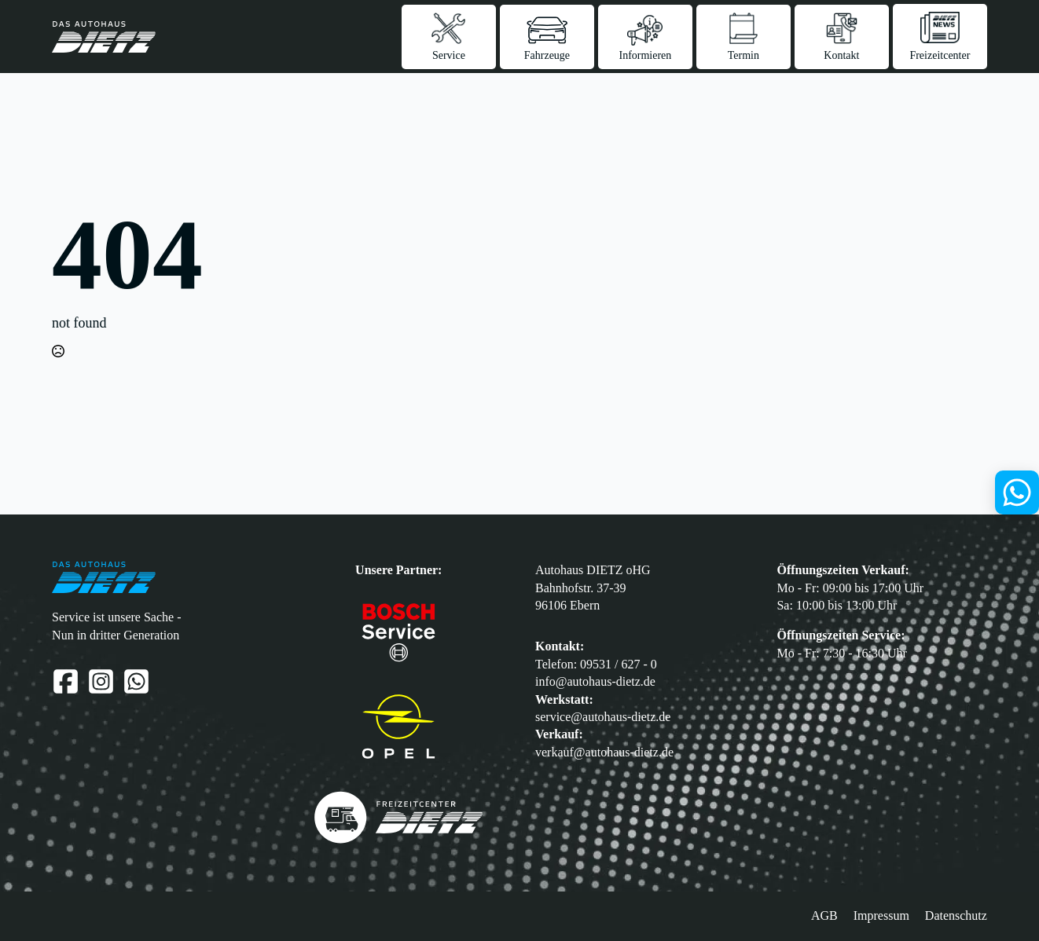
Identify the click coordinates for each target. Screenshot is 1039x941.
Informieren (645, 55)
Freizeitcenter (939, 55)
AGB (824, 915)
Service (448, 55)
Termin (743, 55)
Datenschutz (956, 915)
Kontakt (841, 55)
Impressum (881, 915)
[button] (23, 918)
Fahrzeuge (547, 55)
